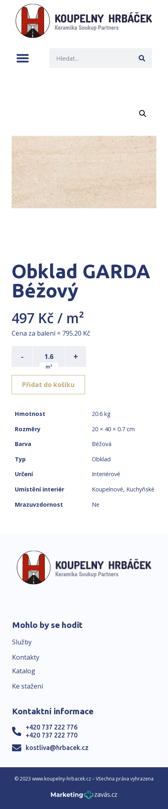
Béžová (101, 444)
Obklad (101, 459)
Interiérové (106, 474)
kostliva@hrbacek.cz (57, 747)
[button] (22, 58)
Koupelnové (107, 489)
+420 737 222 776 (51, 727)
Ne (95, 504)
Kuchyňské (140, 489)
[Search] (142, 58)
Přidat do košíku (48, 384)
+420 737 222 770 (51, 735)
